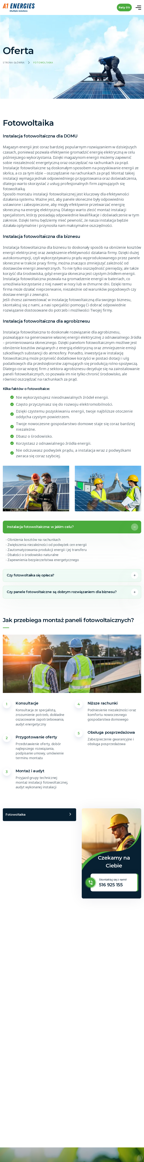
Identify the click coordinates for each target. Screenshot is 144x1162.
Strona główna (13, 62)
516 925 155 (111, 884)
